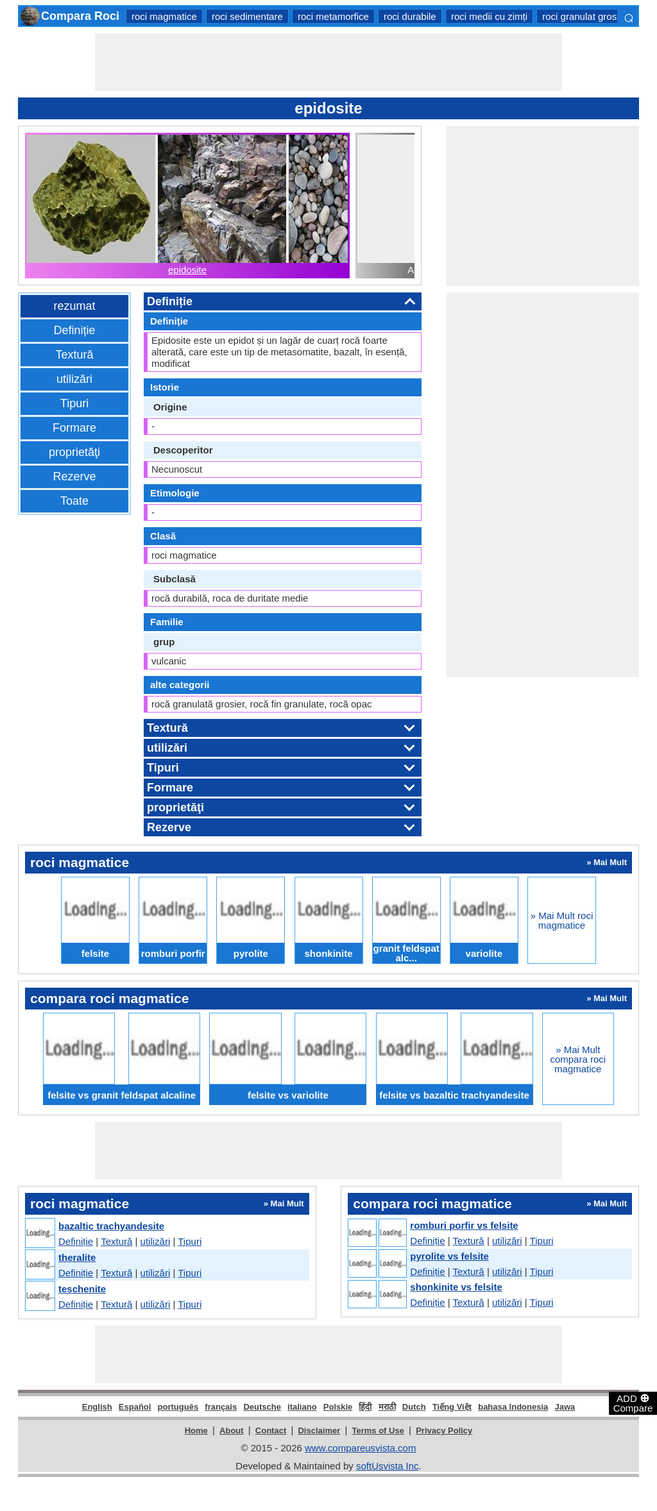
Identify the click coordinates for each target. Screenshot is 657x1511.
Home (196, 1430)
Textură (74, 354)
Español (135, 1407)
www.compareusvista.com (360, 1447)
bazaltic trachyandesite (111, 1225)
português (178, 1407)
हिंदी (365, 1407)
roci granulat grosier (584, 16)
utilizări (74, 379)
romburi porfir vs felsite (464, 1225)
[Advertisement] (328, 62)
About (231, 1430)
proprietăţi (74, 452)
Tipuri (74, 403)
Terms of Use (378, 1430)
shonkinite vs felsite (456, 1286)
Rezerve (74, 476)
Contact (270, 1430)
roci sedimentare (247, 16)
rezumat (74, 306)
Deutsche (262, 1407)
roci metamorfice (333, 16)
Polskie (338, 1407)
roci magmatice (164, 16)
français (221, 1407)
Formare (74, 427)
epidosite (187, 269)
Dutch (414, 1407)
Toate (74, 500)
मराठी (387, 1407)
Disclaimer (319, 1430)
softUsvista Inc (387, 1465)
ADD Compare (633, 1403)
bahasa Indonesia (513, 1407)
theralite (77, 1257)
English (97, 1407)
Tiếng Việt (452, 1407)
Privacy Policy (444, 1430)
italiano (302, 1407)
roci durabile (410, 16)
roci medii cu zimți (489, 16)
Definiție (74, 330)
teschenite (82, 1288)
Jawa (564, 1407)
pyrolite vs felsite (449, 1256)
